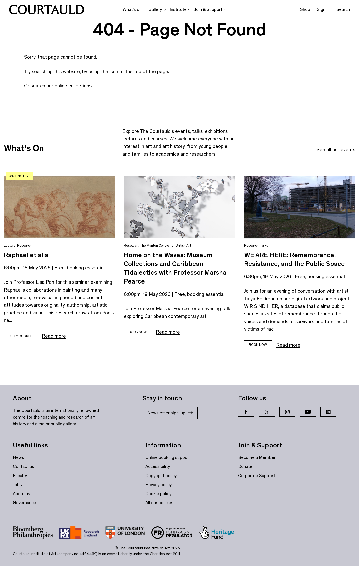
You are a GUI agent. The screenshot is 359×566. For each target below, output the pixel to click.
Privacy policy (158, 484)
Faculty (20, 475)
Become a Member (257, 457)
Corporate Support (256, 475)
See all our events (336, 149)
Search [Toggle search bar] (343, 9)
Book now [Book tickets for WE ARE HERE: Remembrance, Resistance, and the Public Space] (258, 345)
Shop (305, 9)
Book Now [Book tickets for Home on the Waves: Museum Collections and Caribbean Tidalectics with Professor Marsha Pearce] (138, 332)
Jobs (17, 484)
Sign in (323, 9)
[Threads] (267, 412)
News (18, 457)
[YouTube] (308, 412)
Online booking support (168, 457)
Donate (245, 466)
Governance (24, 502)
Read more (54, 336)
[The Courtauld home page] (46, 10)
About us (21, 493)
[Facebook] (246, 412)
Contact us (23, 466)
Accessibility (157, 466)
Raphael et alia (26, 255)
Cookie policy (158, 493)
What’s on (132, 9)
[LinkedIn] (328, 412)
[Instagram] (287, 412)
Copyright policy (161, 475)
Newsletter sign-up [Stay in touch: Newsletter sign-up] (170, 413)
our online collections (69, 86)
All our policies (159, 502)
